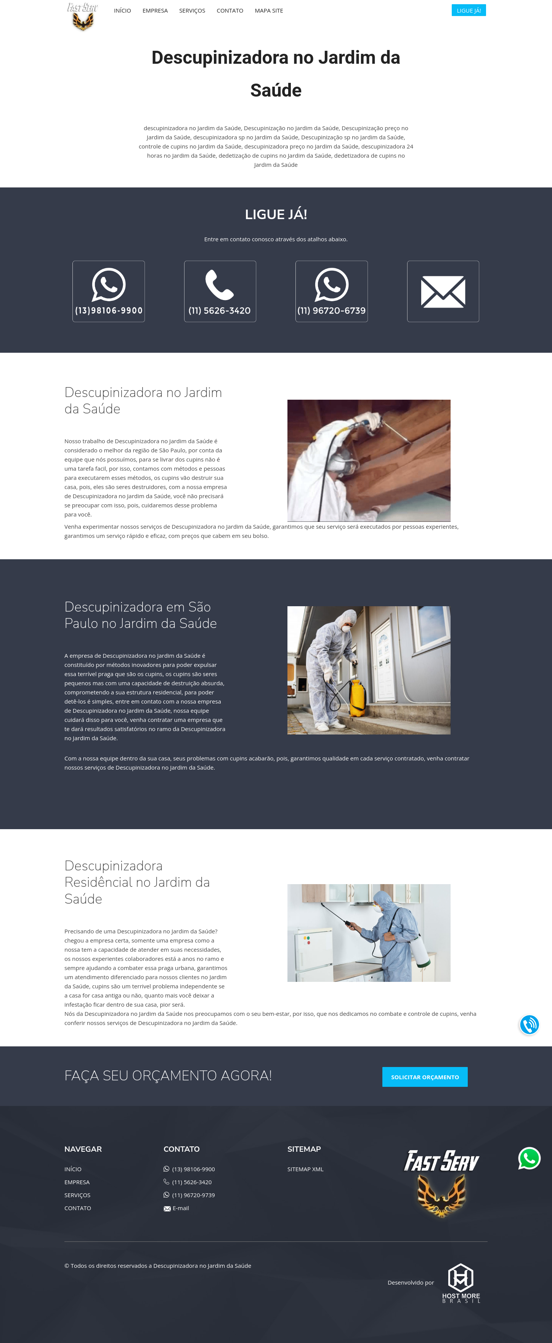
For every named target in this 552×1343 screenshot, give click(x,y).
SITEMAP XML (305, 1169)
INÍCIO (73, 1169)
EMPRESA (77, 1182)
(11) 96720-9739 (193, 1195)
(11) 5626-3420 (192, 1182)
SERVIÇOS (77, 1195)
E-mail (181, 1208)
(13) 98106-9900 (193, 1169)
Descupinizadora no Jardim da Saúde (202, 1265)
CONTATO (77, 1208)
